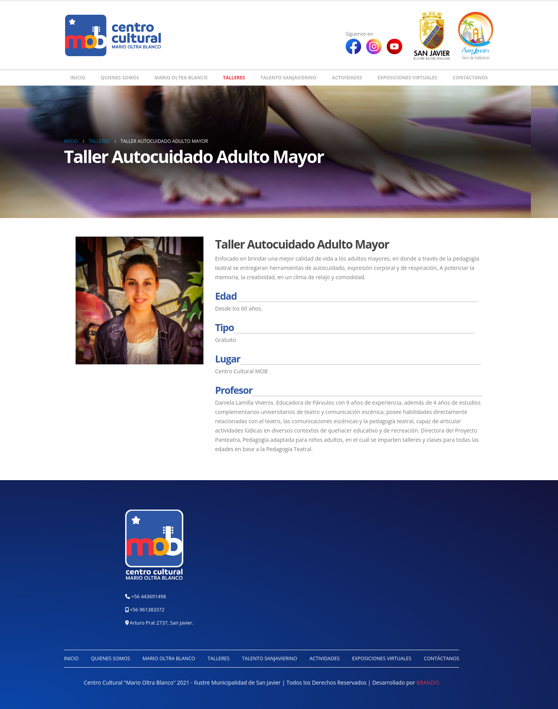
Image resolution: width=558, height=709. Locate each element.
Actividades (347, 77)
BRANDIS (428, 682)
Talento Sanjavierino (288, 77)
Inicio (77, 77)
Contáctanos (470, 77)
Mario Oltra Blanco (181, 77)
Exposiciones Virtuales (407, 77)
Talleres (234, 77)
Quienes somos (120, 77)
